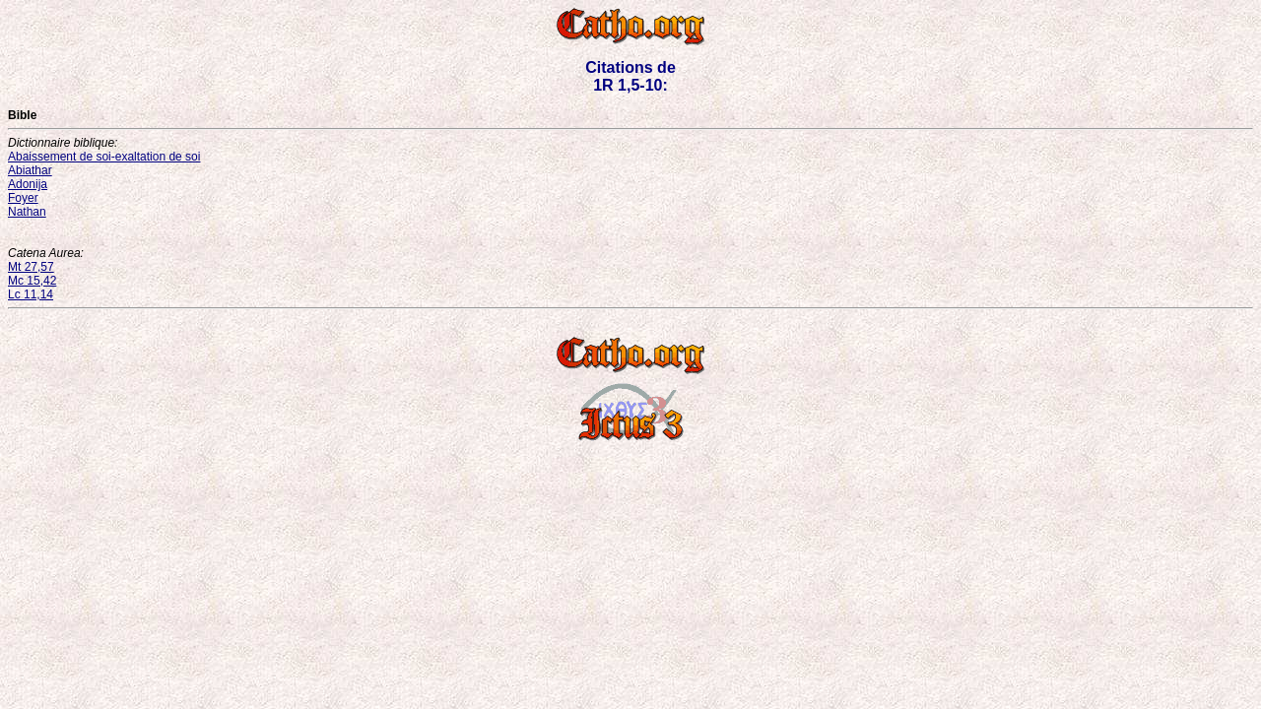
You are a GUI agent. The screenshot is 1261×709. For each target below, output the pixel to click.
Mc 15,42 (32, 281)
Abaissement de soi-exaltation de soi (104, 156)
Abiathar (30, 170)
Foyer (23, 198)
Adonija (27, 184)
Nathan (27, 212)
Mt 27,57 (31, 267)
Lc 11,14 (30, 294)
